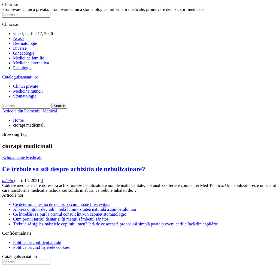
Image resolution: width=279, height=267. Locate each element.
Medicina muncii (28, 91)
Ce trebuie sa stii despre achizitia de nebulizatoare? (73, 168)
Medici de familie (28, 58)
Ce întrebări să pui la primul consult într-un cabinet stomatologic (69, 214)
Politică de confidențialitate (37, 242)
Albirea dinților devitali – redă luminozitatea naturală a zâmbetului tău (74, 209)
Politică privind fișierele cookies (41, 247)
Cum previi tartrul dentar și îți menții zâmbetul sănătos (60, 219)
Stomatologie (24, 96)
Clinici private (25, 86)
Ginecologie (23, 53)
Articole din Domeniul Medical (29, 111)
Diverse (20, 48)
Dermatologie (25, 43)
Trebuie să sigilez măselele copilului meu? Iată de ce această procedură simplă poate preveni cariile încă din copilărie (115, 224)
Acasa (18, 38)
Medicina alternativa (31, 63)
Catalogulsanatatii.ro (20, 77)
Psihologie (22, 67)
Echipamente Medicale (22, 157)
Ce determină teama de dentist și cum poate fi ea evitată (61, 204)
